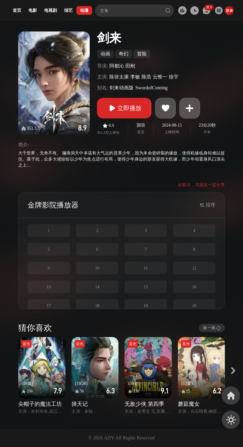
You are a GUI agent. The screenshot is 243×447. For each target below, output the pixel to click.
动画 (105, 53)
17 (49, 305)
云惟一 (160, 76)
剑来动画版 (121, 87)
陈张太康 (119, 76)
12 (194, 268)
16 (194, 287)
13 (49, 287)
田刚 (130, 65)
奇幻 (123, 53)
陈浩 (146, 76)
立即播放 (124, 108)
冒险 (142, 53)
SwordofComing (151, 87)
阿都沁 (116, 65)
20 (194, 305)
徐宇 (173, 76)
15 (146, 287)
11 (146, 268)
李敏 (135, 76)
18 (97, 305)
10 (97, 268)
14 (97, 287)
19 (146, 305)
